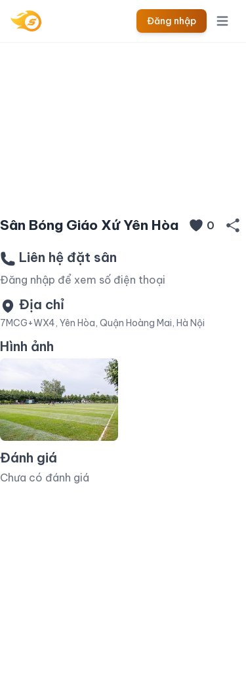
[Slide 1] (123, 185)
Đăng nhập (171, 21)
